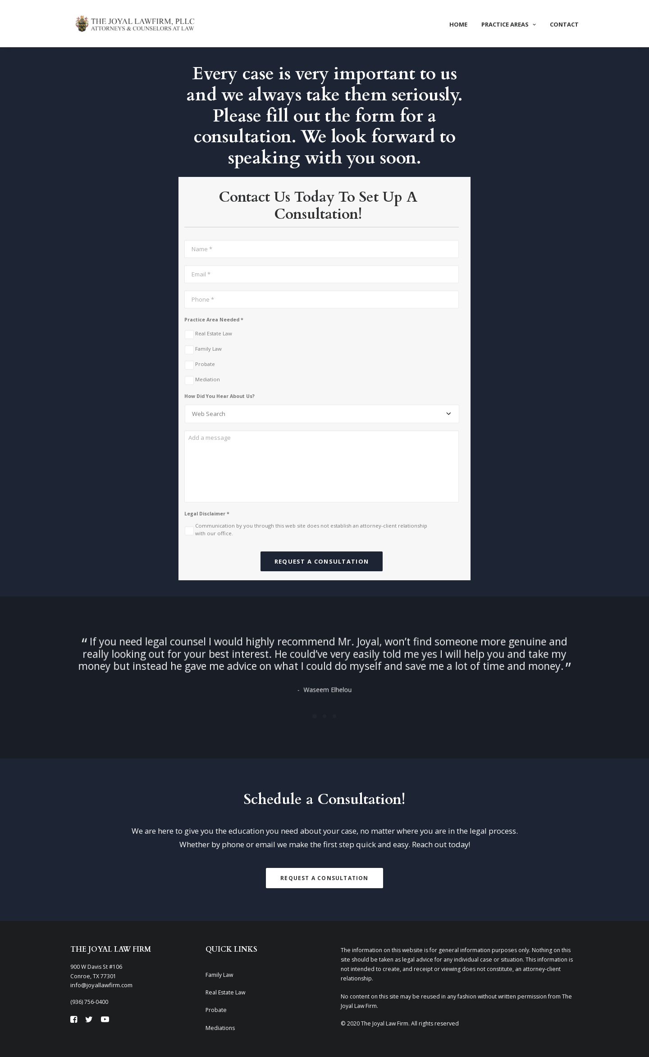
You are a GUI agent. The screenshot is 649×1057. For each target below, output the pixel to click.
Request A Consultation (324, 878)
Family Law (208, 348)
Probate (205, 364)
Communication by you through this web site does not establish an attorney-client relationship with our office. (311, 529)
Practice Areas (508, 24)
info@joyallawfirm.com (101, 985)
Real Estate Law (213, 333)
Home (458, 24)
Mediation (207, 379)
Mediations (220, 1028)
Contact (564, 24)
